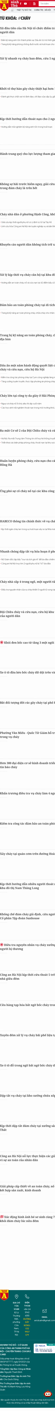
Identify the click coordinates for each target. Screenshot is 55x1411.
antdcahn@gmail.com (44, 1320)
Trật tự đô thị (23, 10)
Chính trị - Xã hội (42, 10)
